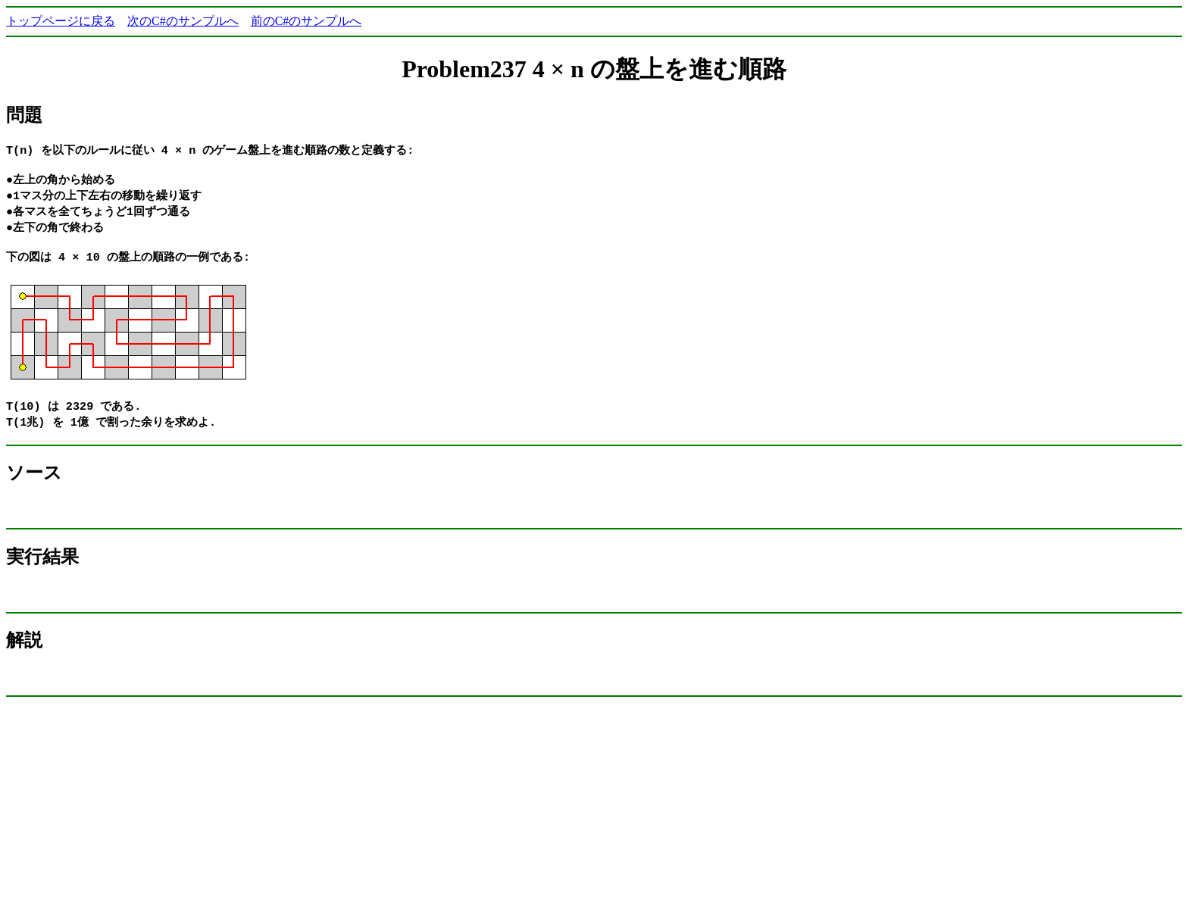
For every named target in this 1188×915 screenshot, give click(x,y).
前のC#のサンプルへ (306, 20)
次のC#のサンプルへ (183, 20)
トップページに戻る (60, 20)
